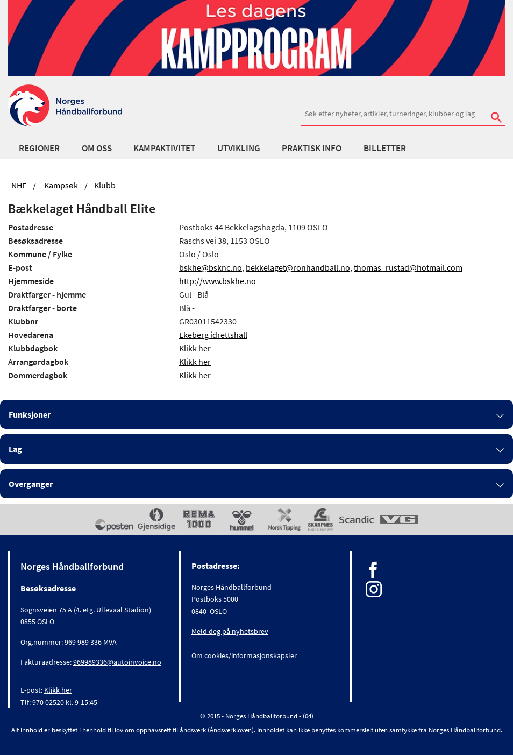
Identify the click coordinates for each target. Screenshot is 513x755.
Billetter (385, 148)
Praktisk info (311, 148)
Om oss (97, 148)
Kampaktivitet (164, 148)
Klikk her (195, 348)
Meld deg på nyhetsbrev (229, 631)
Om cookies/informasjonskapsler (244, 655)
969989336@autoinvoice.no (117, 662)
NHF (18, 185)
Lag (15, 448)
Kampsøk (61, 185)
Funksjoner (30, 414)
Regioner (39, 148)
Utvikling (238, 148)
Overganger (31, 483)
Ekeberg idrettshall (213, 334)
